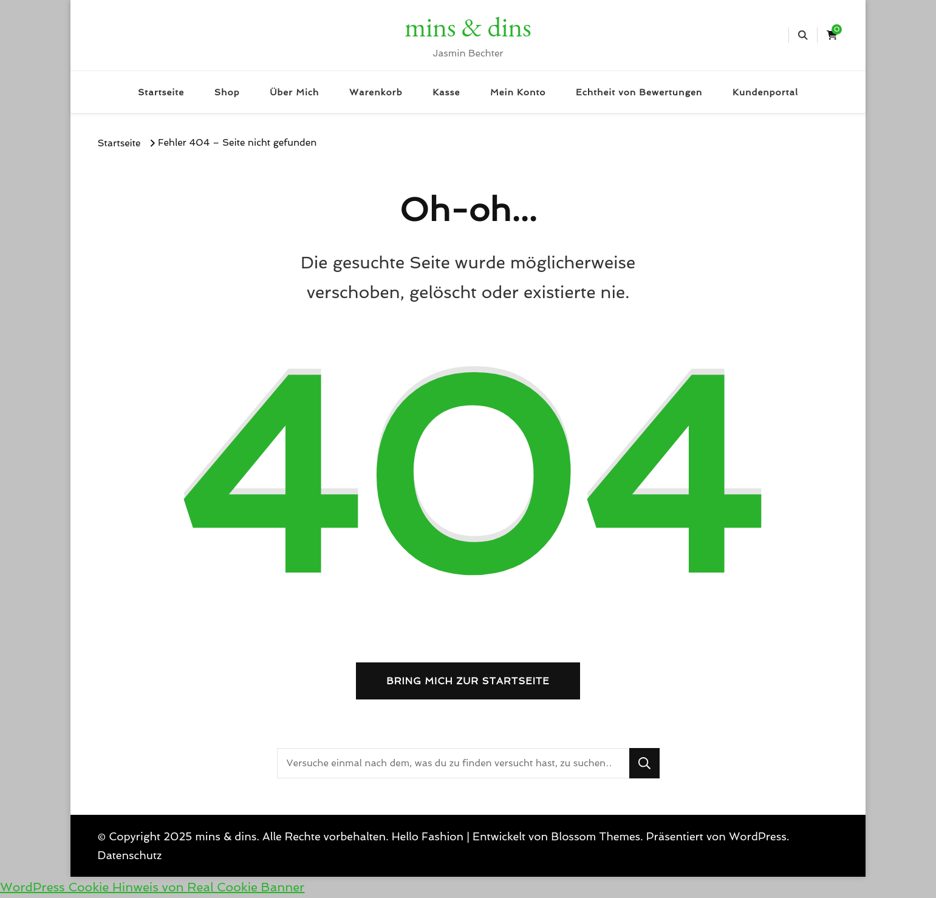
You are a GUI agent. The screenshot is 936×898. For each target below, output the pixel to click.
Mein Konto (517, 92)
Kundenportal (765, 92)
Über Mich (294, 92)
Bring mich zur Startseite (468, 681)
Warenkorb (375, 92)
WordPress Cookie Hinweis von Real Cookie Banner (152, 887)
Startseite (161, 92)
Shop (227, 92)
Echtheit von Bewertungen (639, 92)
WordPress (758, 836)
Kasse (446, 92)
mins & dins (468, 26)
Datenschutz (130, 855)
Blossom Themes (595, 836)
